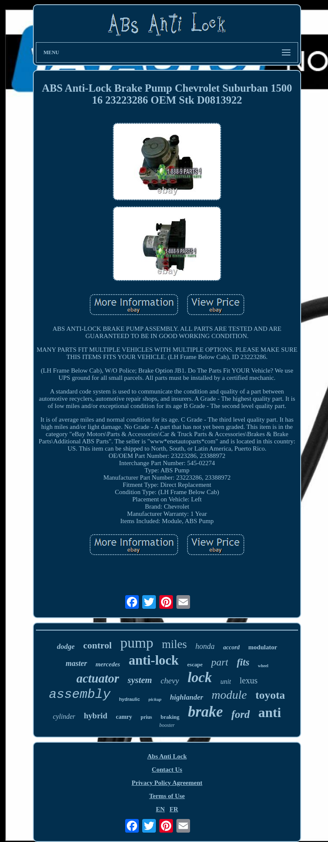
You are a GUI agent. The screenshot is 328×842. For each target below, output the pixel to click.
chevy (170, 680)
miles (174, 644)
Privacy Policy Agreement (167, 782)
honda (204, 646)
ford (240, 714)
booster (167, 725)
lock (199, 677)
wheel (263, 665)
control (97, 645)
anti (269, 712)
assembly (80, 694)
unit (225, 681)
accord (231, 647)
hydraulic (129, 699)
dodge (66, 646)
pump (136, 643)
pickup (155, 699)
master (76, 663)
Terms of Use (167, 796)
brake (205, 711)
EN (160, 809)
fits (243, 662)
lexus (249, 680)
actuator (97, 678)
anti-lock (154, 660)
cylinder (64, 716)
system (140, 680)
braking (170, 717)
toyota (270, 695)
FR (174, 809)
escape (194, 664)
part (219, 662)
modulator (262, 647)
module (229, 694)
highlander (186, 697)
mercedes (108, 664)
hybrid (95, 715)
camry (124, 717)
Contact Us (167, 769)
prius (146, 717)
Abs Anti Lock (167, 756)
